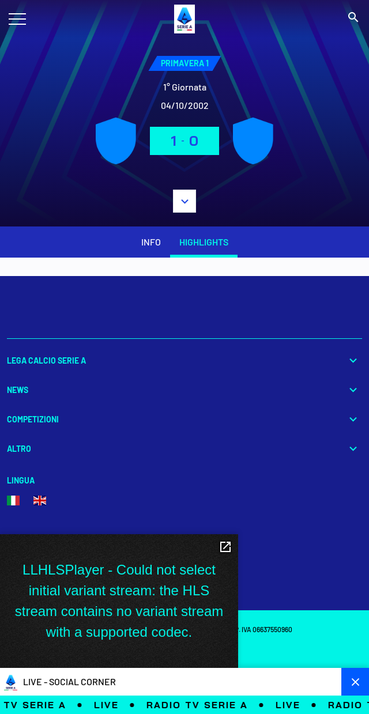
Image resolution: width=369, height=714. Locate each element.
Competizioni (184, 419)
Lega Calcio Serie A (184, 360)
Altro (184, 448)
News (184, 389)
